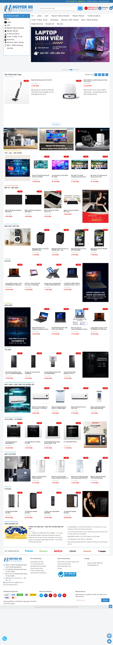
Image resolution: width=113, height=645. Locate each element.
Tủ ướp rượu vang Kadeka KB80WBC (51, 512)
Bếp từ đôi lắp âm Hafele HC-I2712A (51, 211)
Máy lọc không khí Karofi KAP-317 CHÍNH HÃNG (59, 407)
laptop (8, 261)
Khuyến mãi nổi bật (37, 24)
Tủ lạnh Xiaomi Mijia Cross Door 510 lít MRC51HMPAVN (13, 372)
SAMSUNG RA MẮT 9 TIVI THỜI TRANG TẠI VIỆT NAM (83, 537)
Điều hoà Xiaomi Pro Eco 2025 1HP (78, 407)
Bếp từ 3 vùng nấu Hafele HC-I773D (71, 211)
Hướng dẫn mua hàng (37, 562)
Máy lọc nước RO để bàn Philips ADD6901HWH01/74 (60, 477)
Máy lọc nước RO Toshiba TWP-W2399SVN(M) (98, 477)
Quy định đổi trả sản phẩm (38, 566)
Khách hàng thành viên (64, 566)
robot (8, 25)
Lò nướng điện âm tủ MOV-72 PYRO (33, 442)
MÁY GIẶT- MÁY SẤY (12, 226)
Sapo (77, 607)
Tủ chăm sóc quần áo (13, 33)
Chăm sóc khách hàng (37, 570)
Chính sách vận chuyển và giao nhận (68, 562)
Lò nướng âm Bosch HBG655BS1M (11, 442)
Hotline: (68, 1)
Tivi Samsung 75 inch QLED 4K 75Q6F (60, 176)
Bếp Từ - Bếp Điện (11, 188)
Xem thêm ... (10, 48)
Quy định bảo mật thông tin (39, 573)
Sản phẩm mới (50, 24)
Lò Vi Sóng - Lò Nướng (13, 419)
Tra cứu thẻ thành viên (37, 564)
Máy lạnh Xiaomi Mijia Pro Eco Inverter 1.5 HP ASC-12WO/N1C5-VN (39, 407)
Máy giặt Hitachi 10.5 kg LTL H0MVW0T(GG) (40, 249)
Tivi (8, 19)
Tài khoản (105, 7)
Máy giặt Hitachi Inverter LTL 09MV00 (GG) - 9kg (60, 249)
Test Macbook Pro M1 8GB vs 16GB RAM (79, 539)
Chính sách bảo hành (37, 568)
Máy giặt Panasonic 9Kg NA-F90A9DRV (99, 249)
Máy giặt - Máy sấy (12, 31)
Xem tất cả (56, 124)
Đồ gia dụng (10, 39)
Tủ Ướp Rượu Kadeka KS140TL (11, 512)
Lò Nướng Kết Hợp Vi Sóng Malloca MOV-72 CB (52, 442)
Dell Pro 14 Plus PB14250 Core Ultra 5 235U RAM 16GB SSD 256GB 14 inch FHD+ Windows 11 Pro (32, 284)
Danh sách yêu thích (104, 1)
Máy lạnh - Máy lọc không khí (15, 28)
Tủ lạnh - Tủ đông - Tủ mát (14, 36)
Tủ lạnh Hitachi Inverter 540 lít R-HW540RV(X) (52, 372)
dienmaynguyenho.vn (11, 584)
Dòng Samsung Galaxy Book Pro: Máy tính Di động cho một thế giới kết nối (86, 543)
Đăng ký (105, 600)
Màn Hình (8, 305)
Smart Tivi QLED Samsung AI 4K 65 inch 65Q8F (40, 176)
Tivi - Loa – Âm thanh (13, 153)
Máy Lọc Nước (10, 454)
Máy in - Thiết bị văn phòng (15, 45)
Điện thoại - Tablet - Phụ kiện (15, 42)
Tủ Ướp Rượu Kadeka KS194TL (31, 512)
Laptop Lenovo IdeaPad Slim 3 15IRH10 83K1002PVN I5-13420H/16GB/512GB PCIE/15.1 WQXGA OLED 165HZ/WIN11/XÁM (52, 284)
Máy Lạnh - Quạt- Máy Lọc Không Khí (19, 384)
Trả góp (59, 568)
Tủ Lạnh (8, 350)
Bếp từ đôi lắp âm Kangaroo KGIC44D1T (13, 211)
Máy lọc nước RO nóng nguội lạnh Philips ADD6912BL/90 (79, 477)
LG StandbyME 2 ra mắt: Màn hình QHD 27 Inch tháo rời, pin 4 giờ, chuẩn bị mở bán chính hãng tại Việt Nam (86, 528)
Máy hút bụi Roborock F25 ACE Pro (41, 80)
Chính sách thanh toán (64, 564)
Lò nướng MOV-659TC (70, 442)
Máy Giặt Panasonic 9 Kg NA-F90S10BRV (78, 249)
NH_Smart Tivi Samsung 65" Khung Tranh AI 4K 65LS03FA (99, 176)
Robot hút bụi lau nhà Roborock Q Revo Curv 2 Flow (95, 80)
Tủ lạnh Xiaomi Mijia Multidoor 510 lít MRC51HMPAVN (70, 372)
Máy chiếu (60, 24)
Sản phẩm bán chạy (13, 74)
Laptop (9, 22)
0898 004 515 (93, 7)
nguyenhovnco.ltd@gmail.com (14, 582)
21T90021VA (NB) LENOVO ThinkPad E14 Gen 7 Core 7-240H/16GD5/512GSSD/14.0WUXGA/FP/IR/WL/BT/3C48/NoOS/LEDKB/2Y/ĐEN (72, 284)
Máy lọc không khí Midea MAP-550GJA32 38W (98, 407)
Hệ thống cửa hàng (92, 1)
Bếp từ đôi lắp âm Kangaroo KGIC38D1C (33, 211)
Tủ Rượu (8, 489)
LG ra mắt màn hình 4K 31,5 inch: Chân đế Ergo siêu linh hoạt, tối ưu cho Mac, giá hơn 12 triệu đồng (87, 533)
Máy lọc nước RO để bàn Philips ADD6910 (39, 477)
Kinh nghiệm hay (11, 524)
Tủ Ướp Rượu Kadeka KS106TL (70, 512)
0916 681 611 (93, 9)
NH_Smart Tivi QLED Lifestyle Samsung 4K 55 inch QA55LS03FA (78, 176)
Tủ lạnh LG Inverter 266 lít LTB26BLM (32, 372)
